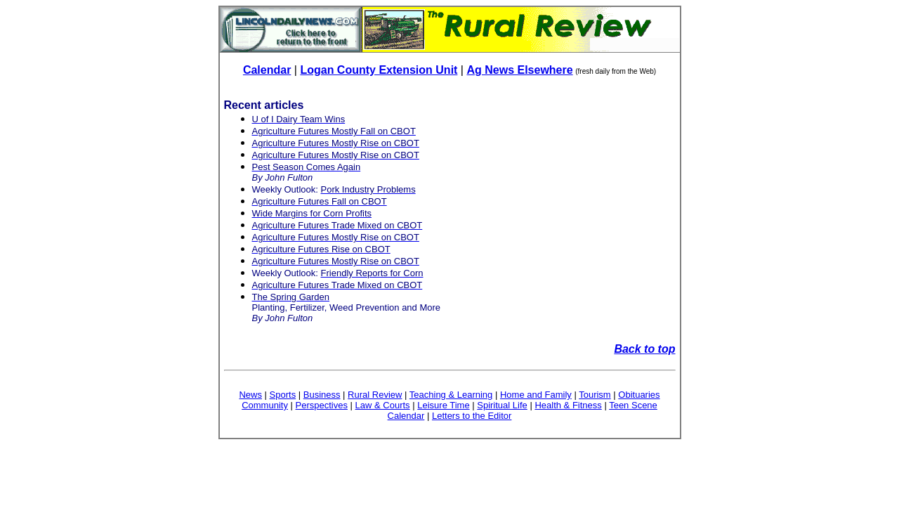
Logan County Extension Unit (378, 70)
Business (322, 394)
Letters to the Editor (471, 415)
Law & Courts (382, 405)
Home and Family (536, 394)
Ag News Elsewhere (519, 70)
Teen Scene (633, 405)
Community (265, 405)
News (250, 394)
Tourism (595, 394)
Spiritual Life (502, 405)
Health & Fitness (567, 405)
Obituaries (639, 394)
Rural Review (375, 394)
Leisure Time (443, 405)
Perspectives (322, 405)
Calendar (267, 70)
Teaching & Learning (451, 394)
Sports (283, 394)
